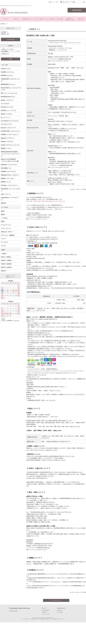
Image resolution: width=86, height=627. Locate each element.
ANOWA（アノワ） (6, 182)
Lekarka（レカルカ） (7, 114)
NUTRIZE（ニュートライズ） (9, 110)
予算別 (3, 250)
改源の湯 (3, 203)
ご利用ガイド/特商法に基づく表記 (70, 19)
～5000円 (3, 253)
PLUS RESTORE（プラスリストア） (11, 131)
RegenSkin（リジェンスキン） (9, 164)
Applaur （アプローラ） (7, 100)
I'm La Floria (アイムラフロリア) (9, 121)
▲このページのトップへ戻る (78, 189)
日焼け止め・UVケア (6, 231)
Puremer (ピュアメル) (7, 107)
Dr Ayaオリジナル (6, 68)
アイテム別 (4, 207)
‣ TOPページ (44, 608)
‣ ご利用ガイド (44, 612)
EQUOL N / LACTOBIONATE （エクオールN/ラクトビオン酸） (10, 160)
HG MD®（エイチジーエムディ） (10, 134)
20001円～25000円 (6, 267)
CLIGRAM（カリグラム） (8, 72)
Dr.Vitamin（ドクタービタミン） (10, 185)
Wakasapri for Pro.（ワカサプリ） (10, 175)
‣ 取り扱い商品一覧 (45, 610)
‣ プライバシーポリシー (46, 614)
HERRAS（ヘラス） (6, 148)
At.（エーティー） (6, 117)
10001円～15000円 (6, 260)
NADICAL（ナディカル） (7, 178)
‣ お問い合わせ (59, 610)
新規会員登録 (76, 10)
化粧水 (3, 211)
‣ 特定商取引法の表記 (61, 608)
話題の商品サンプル (27, 19)
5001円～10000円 (6, 257)
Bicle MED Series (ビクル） (8, 96)
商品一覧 (16, 19)
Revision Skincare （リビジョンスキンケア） (11, 88)
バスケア (3, 245)
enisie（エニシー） (6, 194)
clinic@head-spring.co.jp (64, 59)
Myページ (51, 2)
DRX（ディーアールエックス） (9, 93)
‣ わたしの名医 (59, 612)
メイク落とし (4, 218)
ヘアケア (3, 238)
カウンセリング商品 (37, 19)
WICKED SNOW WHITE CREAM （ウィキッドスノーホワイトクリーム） (11, 153)
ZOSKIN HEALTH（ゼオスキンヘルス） (10, 80)
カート (57, 2)
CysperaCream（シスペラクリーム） (10, 198)
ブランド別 (4, 65)
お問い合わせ (80, 19)
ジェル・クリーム (6, 228)
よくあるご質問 (59, 19)
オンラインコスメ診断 (48, 19)
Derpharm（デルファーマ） (8, 127)
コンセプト (5, 19)
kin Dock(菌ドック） (6, 168)
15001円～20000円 (6, 264)
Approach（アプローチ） (8, 138)
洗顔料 (3, 221)
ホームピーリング (6, 225)
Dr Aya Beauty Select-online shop (19, 608)
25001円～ (4, 270)
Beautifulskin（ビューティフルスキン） (10, 189)
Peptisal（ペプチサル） (7, 141)
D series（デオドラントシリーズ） (10, 145)
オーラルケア (4, 242)
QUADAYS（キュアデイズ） (8, 171)
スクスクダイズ (5, 103)
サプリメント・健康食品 (7, 235)
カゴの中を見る (11, 39)
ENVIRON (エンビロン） (7, 75)
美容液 (3, 214)
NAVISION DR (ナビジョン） (8, 84)
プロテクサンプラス (6, 124)
